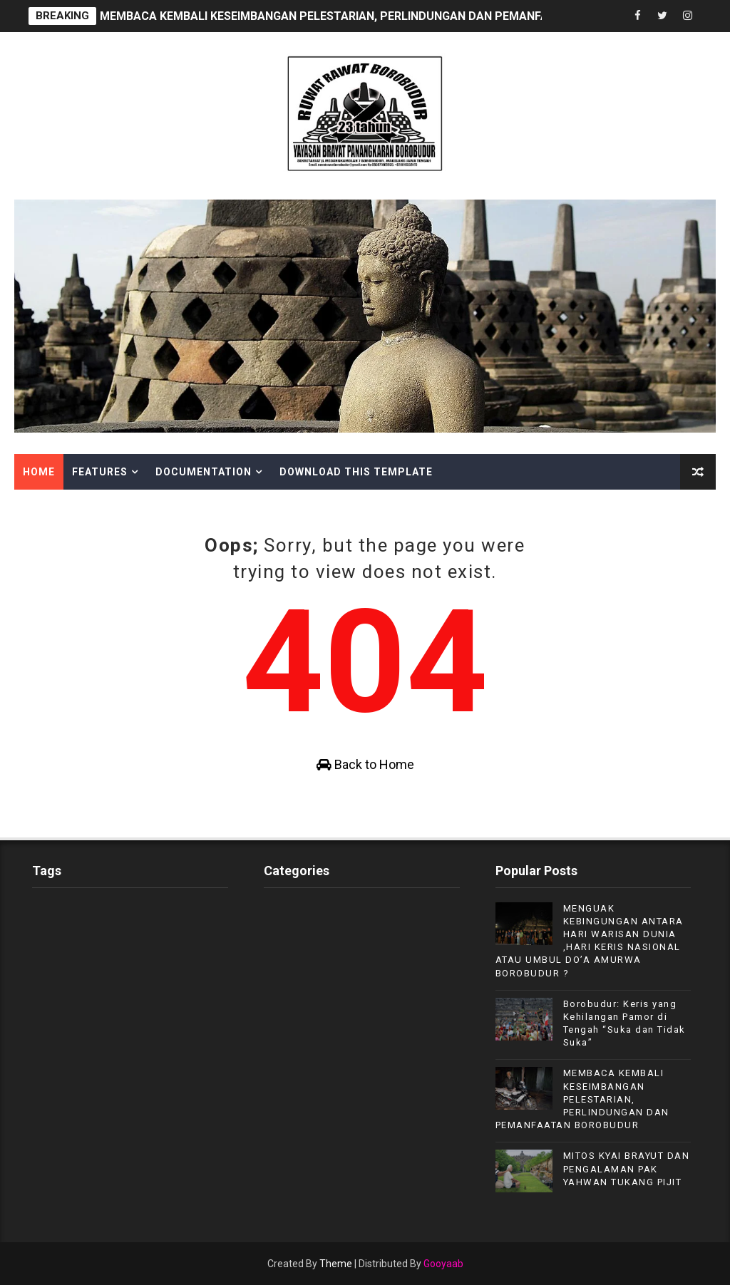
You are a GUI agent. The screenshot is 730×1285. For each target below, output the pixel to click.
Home (39, 472)
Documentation (203, 472)
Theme (335, 1263)
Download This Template (356, 472)
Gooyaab (443, 1263)
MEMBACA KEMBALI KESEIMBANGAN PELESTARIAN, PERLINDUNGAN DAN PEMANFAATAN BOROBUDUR (375, 16)
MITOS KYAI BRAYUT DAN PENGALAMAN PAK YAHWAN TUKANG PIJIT (626, 1168)
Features (100, 472)
